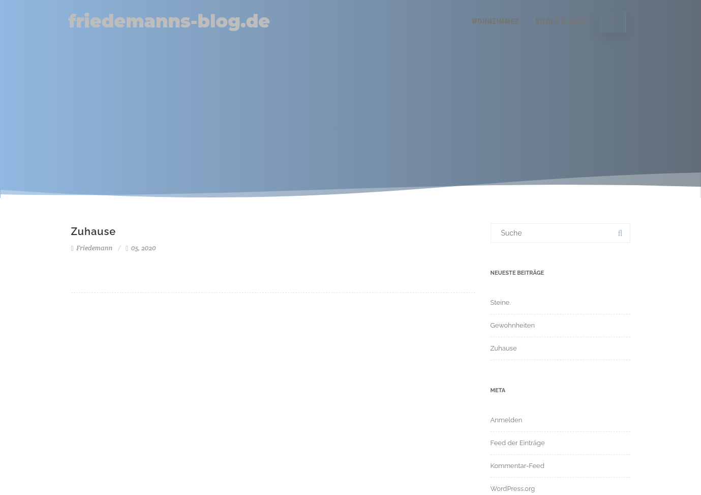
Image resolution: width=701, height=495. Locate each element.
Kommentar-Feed (517, 466)
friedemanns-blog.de (169, 21)
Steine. (501, 302)
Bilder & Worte (563, 21)
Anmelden (507, 420)
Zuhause (93, 231)
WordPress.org (513, 488)
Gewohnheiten (513, 325)
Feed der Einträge (518, 443)
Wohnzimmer (495, 21)
